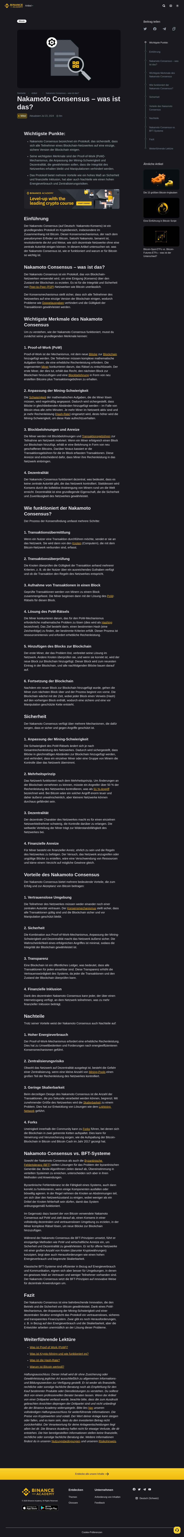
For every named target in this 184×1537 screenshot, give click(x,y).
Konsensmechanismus (81, 908)
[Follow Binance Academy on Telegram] (144, 1489)
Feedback (100, 1503)
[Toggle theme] (177, 6)
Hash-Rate (63, 414)
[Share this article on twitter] (145, 29)
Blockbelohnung (78, 375)
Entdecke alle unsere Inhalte (92, 1474)
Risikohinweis (107, 1441)
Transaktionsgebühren (96, 436)
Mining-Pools (97, 1072)
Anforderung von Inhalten (107, 1497)
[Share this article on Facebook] (155, 29)
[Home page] (14, 5)
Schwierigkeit (37, 397)
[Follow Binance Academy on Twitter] (139, 1489)
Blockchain (110, 354)
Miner (45, 366)
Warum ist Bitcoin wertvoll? (47, 1366)
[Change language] (170, 5)
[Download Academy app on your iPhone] (30, 1508)
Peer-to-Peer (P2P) (41, 286)
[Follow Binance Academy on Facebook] (134, 1489)
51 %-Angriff (101, 789)
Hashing (107, 622)
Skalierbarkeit (92, 1102)
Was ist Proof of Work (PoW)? (49, 1347)
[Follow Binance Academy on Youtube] (149, 1489)
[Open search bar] (163, 5)
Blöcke (93, 354)
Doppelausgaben (53, 302)
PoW (110, 596)
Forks (86, 1128)
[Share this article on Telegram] (164, 29)
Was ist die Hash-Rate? (45, 1360)
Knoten (76, 543)
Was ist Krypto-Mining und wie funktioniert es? (59, 1353)
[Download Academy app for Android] (49, 1508)
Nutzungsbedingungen (65, 1441)
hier (90, 1407)
